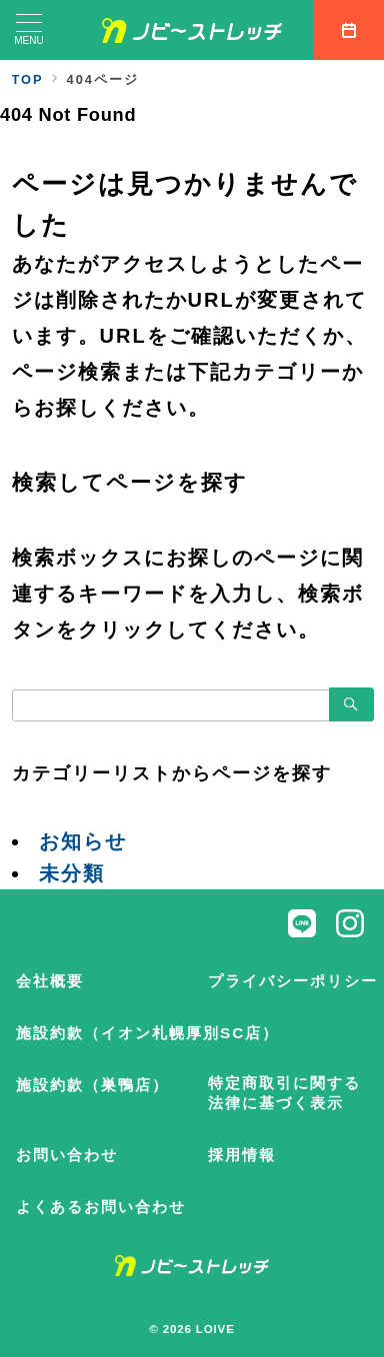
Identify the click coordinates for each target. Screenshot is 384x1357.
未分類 (72, 873)
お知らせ (83, 841)
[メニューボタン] (29, 30)
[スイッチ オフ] (349, 30)
